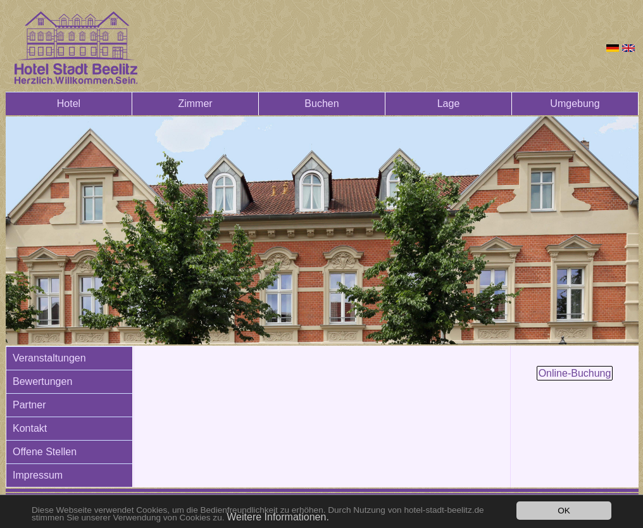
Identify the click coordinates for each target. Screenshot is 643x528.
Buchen (321, 103)
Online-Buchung (575, 373)
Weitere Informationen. (278, 517)
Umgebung (574, 103)
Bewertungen (42, 381)
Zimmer (195, 103)
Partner (29, 404)
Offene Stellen (45, 451)
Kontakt (30, 428)
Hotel (68, 103)
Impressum (38, 475)
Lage (448, 103)
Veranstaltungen (49, 358)
